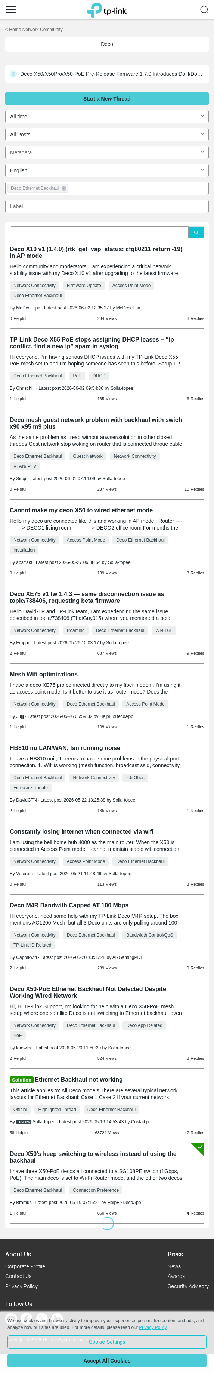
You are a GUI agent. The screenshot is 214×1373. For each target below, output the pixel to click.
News (174, 1266)
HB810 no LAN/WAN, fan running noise (65, 748)
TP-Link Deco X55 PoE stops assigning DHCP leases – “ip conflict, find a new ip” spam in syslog (92, 342)
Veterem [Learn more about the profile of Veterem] (24, 873)
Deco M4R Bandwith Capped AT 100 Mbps (69, 905)
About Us (18, 1254)
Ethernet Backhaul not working (79, 1079)
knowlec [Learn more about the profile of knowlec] (24, 1047)
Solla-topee (122, 388)
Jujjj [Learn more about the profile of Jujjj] (20, 716)
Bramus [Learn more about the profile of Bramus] (23, 1202)
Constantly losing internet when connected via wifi (81, 832)
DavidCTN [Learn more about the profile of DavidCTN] (26, 800)
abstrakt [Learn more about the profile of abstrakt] (24, 562)
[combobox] (107, 116)
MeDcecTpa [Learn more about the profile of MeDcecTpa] (28, 308)
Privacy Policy (21, 1286)
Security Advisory (188, 1286)
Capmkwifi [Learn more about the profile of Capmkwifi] (26, 957)
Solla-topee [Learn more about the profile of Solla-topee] (43, 1121)
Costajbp (140, 1121)
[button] (10, 9)
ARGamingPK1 (127, 957)
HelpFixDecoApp (116, 716)
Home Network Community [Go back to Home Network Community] (35, 29)
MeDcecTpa (128, 308)
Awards (176, 1276)
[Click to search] (196, 232)
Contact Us (18, 1276)
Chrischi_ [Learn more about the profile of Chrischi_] (25, 388)
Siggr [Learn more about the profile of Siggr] (21, 478)
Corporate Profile (25, 1266)
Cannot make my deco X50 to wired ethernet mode (81, 510)
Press (175, 1254)
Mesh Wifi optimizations (44, 674)
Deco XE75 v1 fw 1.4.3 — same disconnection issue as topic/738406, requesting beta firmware (87, 597)
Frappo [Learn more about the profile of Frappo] (23, 642)
